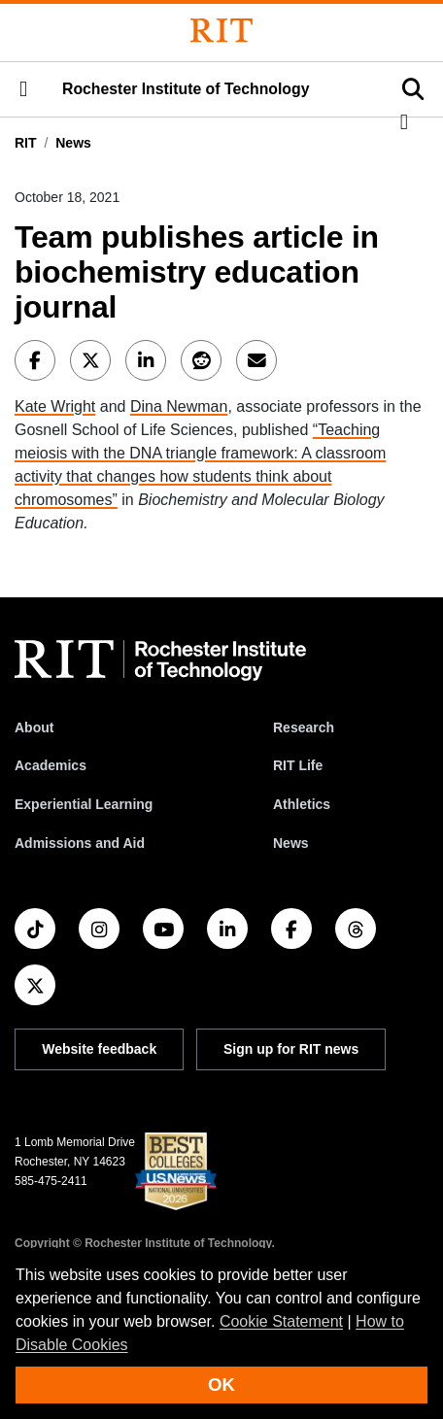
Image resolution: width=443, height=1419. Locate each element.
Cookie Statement (281, 1321)
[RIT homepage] (160, 660)
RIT (26, 143)
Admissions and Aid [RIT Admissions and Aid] (80, 843)
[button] (23, 89)
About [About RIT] (34, 727)
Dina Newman (178, 406)
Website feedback (99, 1049)
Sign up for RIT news (290, 1049)
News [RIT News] (291, 843)
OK (221, 1384)
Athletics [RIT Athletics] (301, 804)
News (73, 143)
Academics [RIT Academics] (50, 765)
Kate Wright (55, 406)
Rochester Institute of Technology (185, 89)
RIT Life (298, 765)
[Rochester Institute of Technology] (221, 31)
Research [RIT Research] (303, 727)
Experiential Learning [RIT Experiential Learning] (84, 804)
